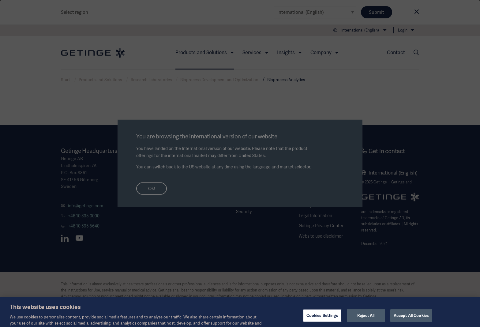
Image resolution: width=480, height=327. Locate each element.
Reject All (365, 318)
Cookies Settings (322, 318)
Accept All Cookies (411, 318)
